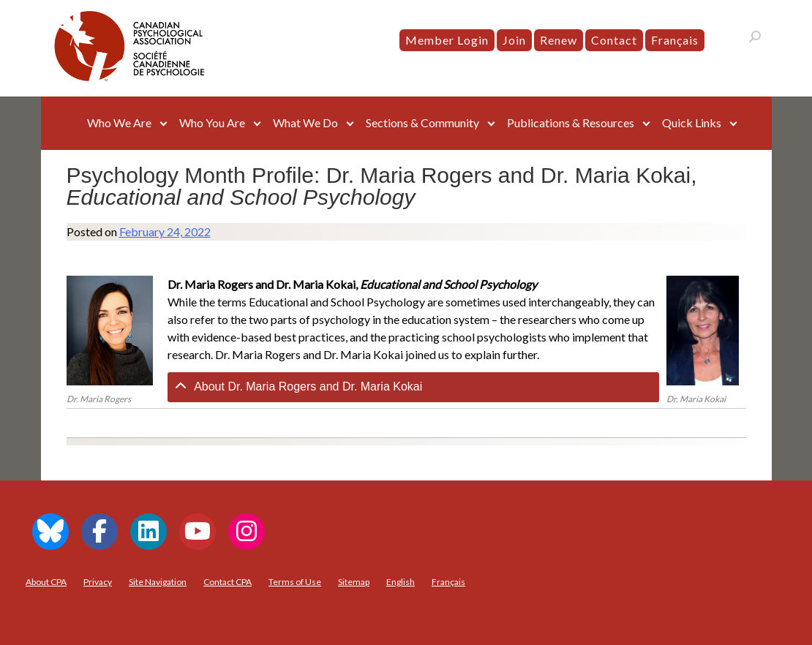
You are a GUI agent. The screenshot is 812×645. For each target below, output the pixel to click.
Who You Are (212, 122)
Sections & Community (422, 122)
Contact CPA (227, 581)
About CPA (46, 581)
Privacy (97, 581)
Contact (614, 40)
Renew (558, 40)
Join (514, 40)
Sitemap (353, 581)
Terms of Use (294, 581)
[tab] (413, 387)
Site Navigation (158, 581)
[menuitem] (675, 40)
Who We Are (119, 122)
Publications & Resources (570, 122)
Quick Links (691, 122)
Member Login (447, 40)
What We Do (305, 122)
